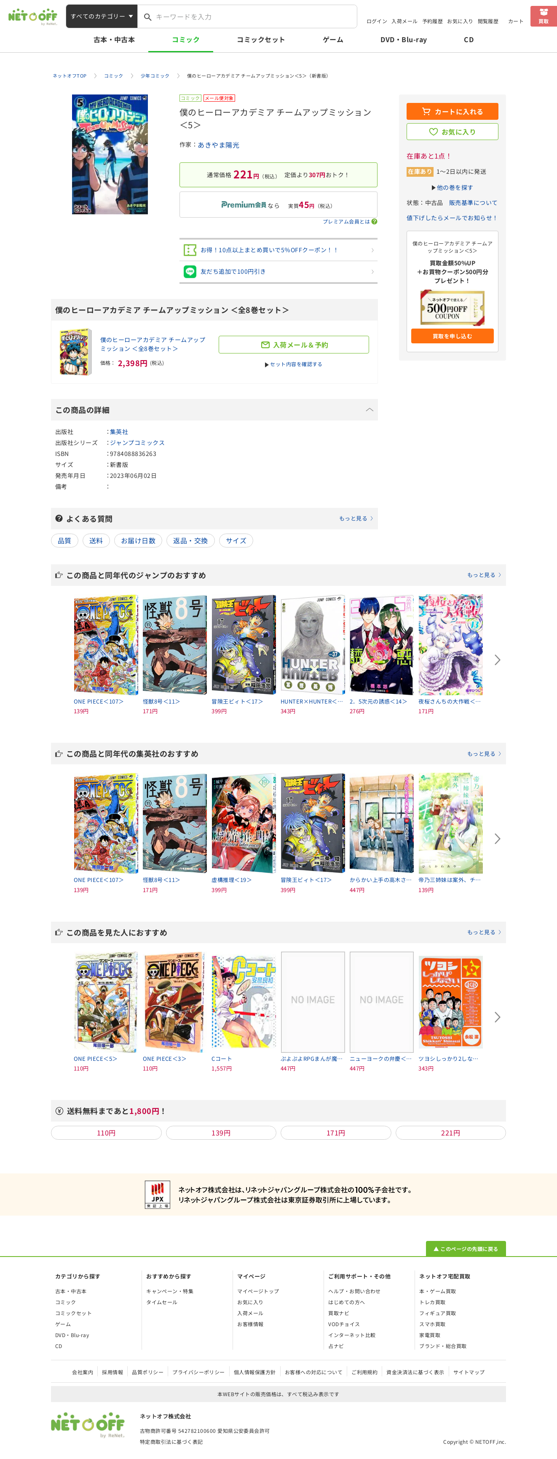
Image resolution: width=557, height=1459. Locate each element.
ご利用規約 (364, 1371)
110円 (106, 1132)
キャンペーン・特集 (169, 1290)
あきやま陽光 (218, 145)
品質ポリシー (147, 1371)
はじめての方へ (346, 1301)
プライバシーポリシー (198, 1371)
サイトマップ (469, 1371)
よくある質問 (220, 518)
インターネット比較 (351, 1334)
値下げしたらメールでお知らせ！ (452, 217)
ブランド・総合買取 (442, 1345)
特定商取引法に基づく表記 (171, 1441)
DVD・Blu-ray (403, 39)
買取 (543, 20)
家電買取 (429, 1334)
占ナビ (336, 1345)
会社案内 (82, 1371)
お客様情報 (250, 1323)
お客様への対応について (314, 1371)
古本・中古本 (114, 39)
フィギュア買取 (437, 1312)
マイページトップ (258, 1290)
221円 (450, 1132)
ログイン (377, 20)
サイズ (236, 540)
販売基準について (473, 202)
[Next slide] (497, 660)
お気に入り (460, 20)
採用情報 (112, 1371)
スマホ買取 (432, 1323)
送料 (96, 540)
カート (516, 20)
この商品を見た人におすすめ (284, 932)
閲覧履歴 (488, 20)
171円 (336, 1132)
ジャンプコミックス (137, 442)
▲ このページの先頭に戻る (466, 1248)
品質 (65, 540)
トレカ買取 (432, 1301)
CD (469, 39)
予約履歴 (432, 20)
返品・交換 (190, 540)
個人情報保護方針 (255, 1371)
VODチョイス (344, 1323)
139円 (221, 1132)
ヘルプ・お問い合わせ (354, 1290)
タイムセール (162, 1301)
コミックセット (261, 39)
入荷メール (404, 20)
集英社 (119, 431)
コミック (186, 39)
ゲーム (333, 39)
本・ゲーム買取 (437, 1290)
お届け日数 (138, 540)
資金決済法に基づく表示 (415, 1371)
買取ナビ (338, 1312)
